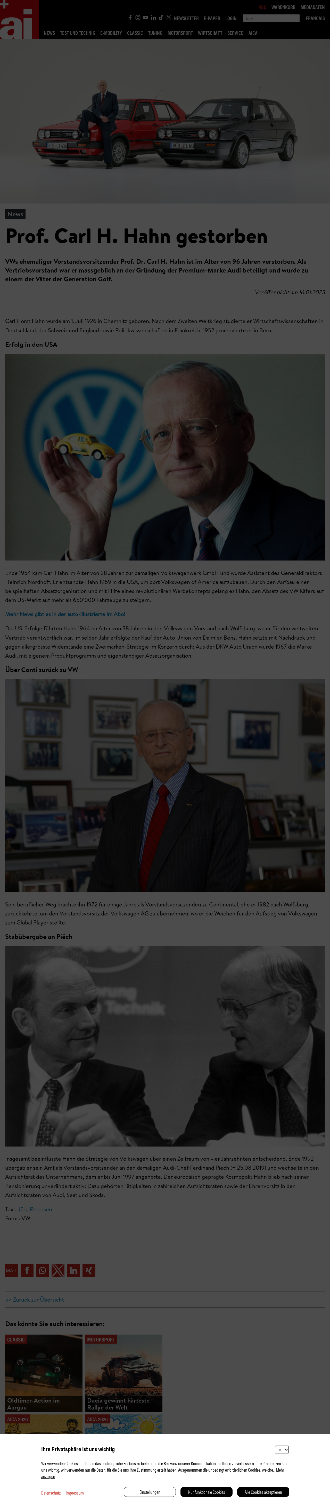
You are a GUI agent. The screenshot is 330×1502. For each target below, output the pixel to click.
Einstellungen (149, 1492)
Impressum (75, 1492)
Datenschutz (51, 1492)
